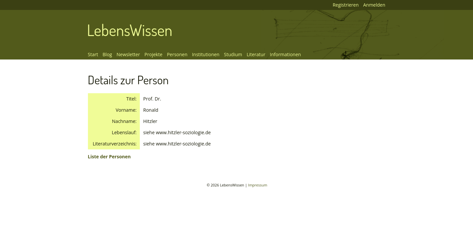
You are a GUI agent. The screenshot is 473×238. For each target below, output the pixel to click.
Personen (177, 54)
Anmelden (374, 5)
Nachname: (124, 121)
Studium (233, 54)
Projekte (153, 54)
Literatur (256, 54)
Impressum (257, 184)
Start (93, 54)
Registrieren (346, 5)
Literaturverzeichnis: (115, 143)
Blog (107, 54)
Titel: (131, 99)
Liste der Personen (109, 156)
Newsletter (128, 54)
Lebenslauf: (124, 132)
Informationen (285, 54)
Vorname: (126, 110)
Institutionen (205, 54)
